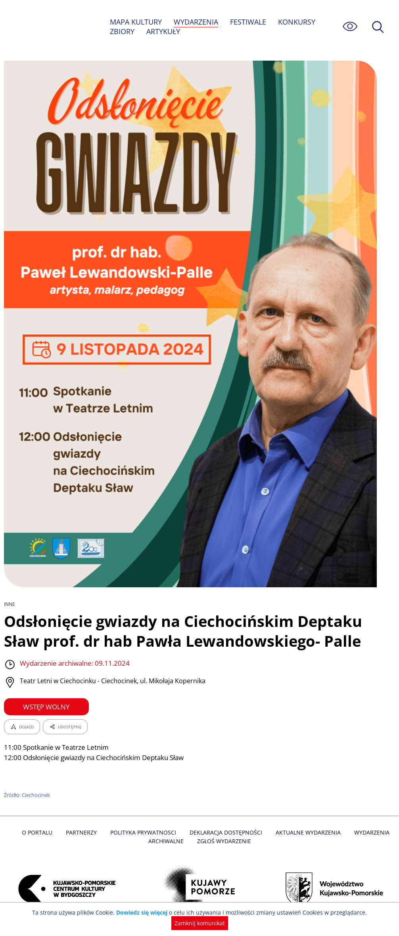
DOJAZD (22, 727)
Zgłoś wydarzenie (223, 841)
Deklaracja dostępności (225, 832)
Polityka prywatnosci (144, 832)
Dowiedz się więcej (116, 923)
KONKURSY (297, 22)
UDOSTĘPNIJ (65, 727)
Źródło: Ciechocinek (27, 794)
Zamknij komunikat (363, 923)
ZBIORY (122, 31)
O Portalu (40, 832)
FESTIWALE (249, 22)
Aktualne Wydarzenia (306, 832)
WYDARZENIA (196, 22)
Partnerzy (83, 832)
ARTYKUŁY (163, 31)
